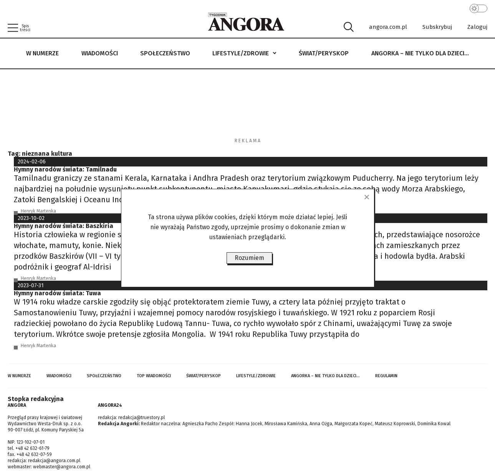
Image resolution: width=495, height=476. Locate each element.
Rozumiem (249, 257)
